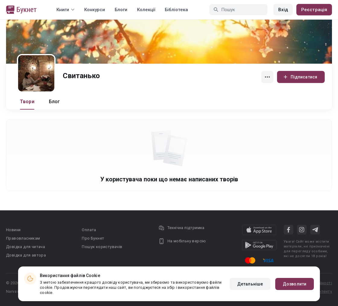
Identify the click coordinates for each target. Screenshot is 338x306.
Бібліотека (176, 9)
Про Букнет (93, 238)
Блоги (121, 9)
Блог (54, 101)
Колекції (146, 9)
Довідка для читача (25, 246)
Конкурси (94, 9)
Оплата (89, 230)
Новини (13, 230)
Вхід (283, 9)
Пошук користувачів (102, 246)
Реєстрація (314, 9)
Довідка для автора (26, 255)
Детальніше (250, 284)
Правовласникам (23, 238)
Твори (27, 101)
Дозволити (294, 284)
